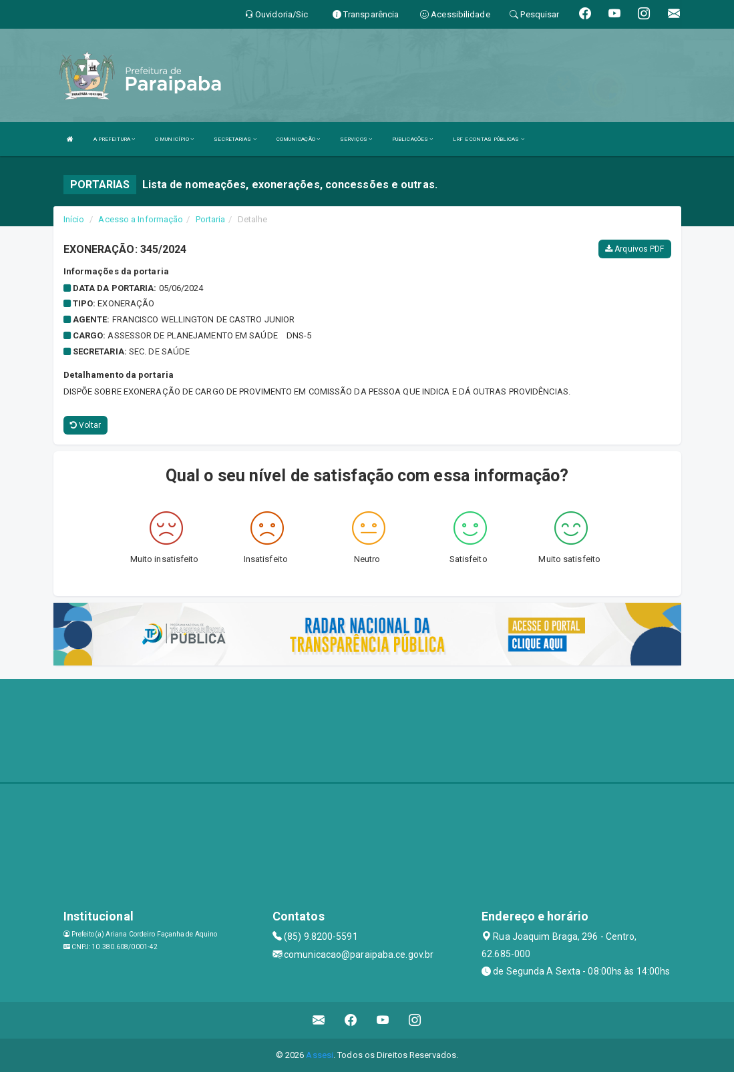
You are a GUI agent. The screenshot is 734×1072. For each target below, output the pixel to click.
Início (74, 219)
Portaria (211, 219)
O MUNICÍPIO (174, 139)
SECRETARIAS (235, 139)
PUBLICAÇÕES (412, 139)
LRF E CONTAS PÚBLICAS (488, 139)
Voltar (86, 425)
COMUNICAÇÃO (298, 139)
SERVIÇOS (356, 139)
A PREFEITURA (114, 139)
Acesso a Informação (140, 219)
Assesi (319, 1055)
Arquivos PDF (634, 249)
